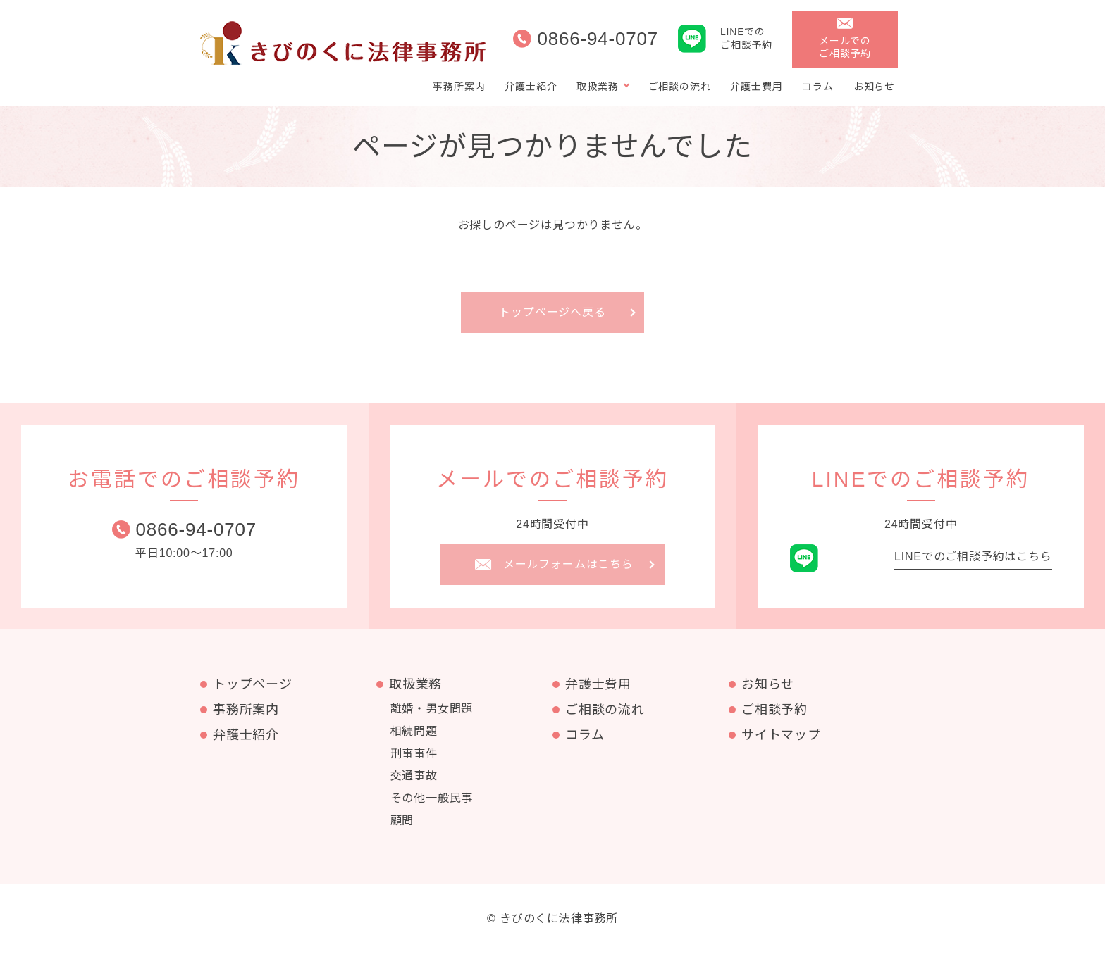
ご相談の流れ (679, 86)
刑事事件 (414, 754)
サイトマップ (781, 735)
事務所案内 (459, 86)
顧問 (402, 821)
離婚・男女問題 (432, 709)
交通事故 (414, 776)
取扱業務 (597, 86)
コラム (817, 86)
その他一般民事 (432, 798)
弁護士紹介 (531, 86)
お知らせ (874, 86)
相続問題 (414, 731)
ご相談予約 (774, 710)
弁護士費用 (756, 86)
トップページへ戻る (552, 312)
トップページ (252, 684)
